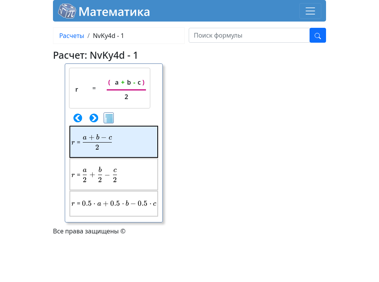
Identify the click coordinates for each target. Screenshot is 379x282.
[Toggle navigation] (310, 11)
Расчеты (71, 35)
